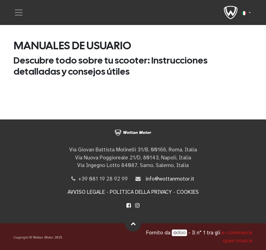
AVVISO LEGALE (86, 192)
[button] (133, 223)
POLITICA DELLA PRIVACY (141, 192)
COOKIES (188, 192)
